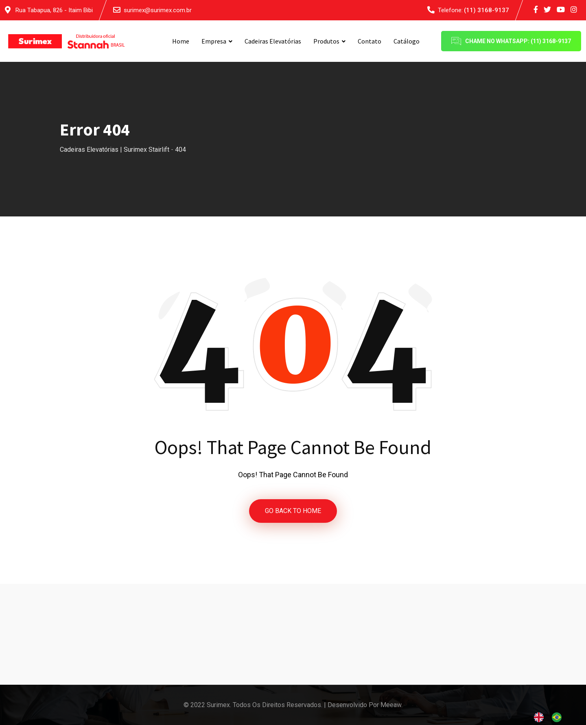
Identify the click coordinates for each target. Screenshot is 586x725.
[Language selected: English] (552, 717)
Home (180, 41)
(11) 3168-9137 (486, 10)
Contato (369, 41)
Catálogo (407, 41)
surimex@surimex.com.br (158, 10)
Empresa (213, 41)
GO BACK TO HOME (293, 511)
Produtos (326, 41)
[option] (559, 717)
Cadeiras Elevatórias (273, 41)
